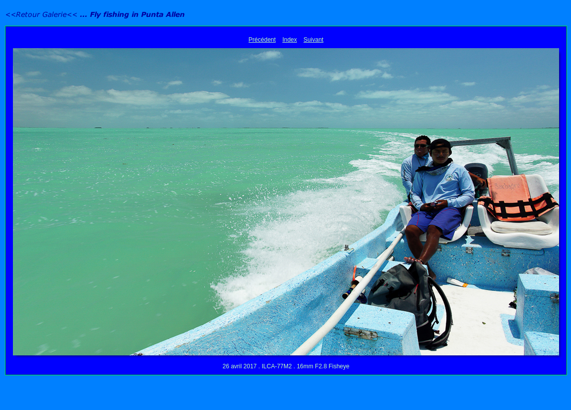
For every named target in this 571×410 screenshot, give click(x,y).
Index (290, 39)
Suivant (313, 39)
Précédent (262, 39)
